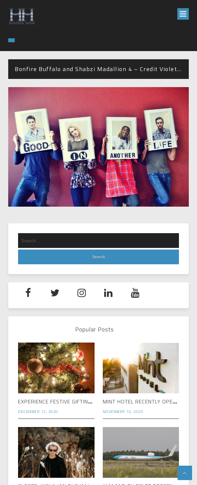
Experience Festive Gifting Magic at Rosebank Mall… (92, 401)
